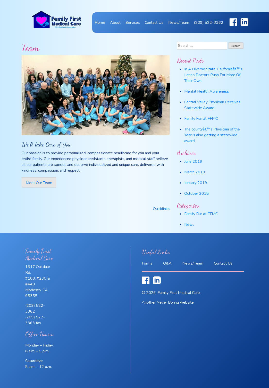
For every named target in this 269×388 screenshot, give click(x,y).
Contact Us (154, 22)
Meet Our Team (39, 183)
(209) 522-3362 (208, 22)
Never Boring (168, 302)
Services (133, 22)
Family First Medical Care (56, 26)
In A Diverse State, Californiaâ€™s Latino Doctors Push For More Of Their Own (213, 74)
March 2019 (194, 172)
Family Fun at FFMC (201, 118)
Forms (147, 263)
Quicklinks (161, 208)
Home (100, 22)
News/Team (178, 22)
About (115, 22)
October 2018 (196, 193)
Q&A (167, 263)
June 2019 (193, 161)
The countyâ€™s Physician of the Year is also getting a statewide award (212, 135)
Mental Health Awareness (206, 91)
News (189, 224)
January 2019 (195, 183)
